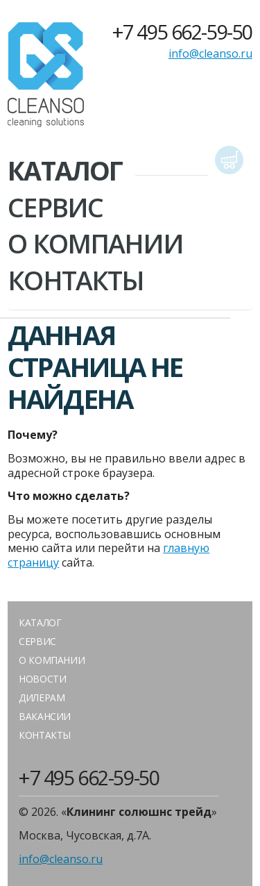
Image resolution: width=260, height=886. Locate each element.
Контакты (76, 280)
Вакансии (45, 716)
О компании (52, 660)
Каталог (65, 171)
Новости (42, 678)
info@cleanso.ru (210, 54)
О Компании (95, 244)
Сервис (55, 207)
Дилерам (41, 697)
